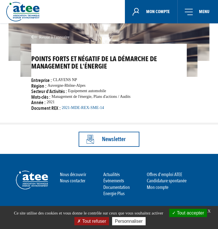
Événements (113, 180)
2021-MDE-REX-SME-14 (83, 108)
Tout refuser (91, 221)
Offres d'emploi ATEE (164, 174)
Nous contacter (72, 180)
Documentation (116, 187)
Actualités (111, 174)
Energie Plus (114, 193)
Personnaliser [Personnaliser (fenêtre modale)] (129, 221)
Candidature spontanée (166, 180)
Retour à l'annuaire (54, 37)
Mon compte (157, 187)
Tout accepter (188, 213)
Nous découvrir (73, 174)
